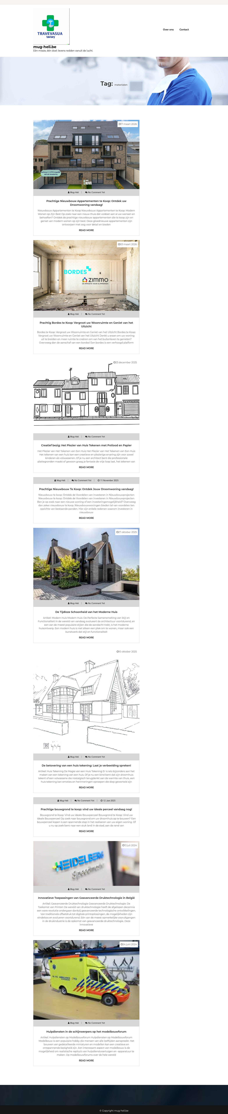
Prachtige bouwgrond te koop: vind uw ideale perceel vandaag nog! (86, 809)
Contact (184, 29)
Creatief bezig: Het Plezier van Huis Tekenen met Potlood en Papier (86, 445)
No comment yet (96, 192)
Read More (86, 230)
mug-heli (74, 192)
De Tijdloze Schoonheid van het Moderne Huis (86, 612)
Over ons (168, 29)
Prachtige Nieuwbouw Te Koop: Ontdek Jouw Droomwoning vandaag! (86, 489)
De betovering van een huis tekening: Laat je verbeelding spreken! (86, 765)
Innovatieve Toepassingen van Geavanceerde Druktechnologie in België (86, 898)
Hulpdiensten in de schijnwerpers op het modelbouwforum (86, 1031)
